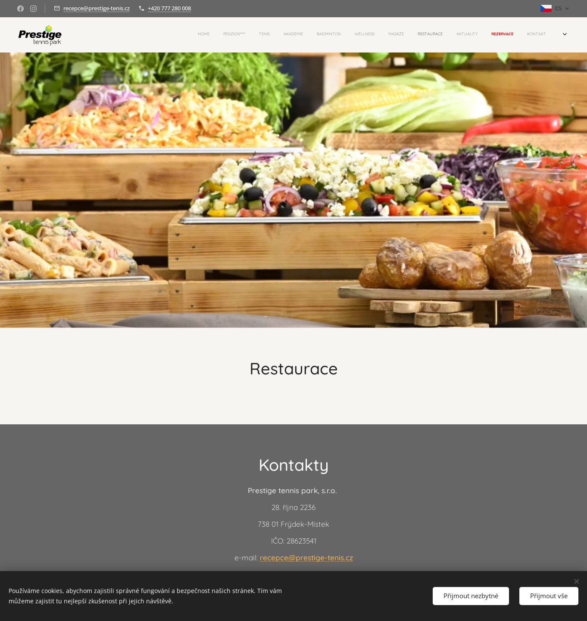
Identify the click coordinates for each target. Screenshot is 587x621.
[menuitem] (420, 35)
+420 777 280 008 (169, 8)
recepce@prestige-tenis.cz (96, 8)
